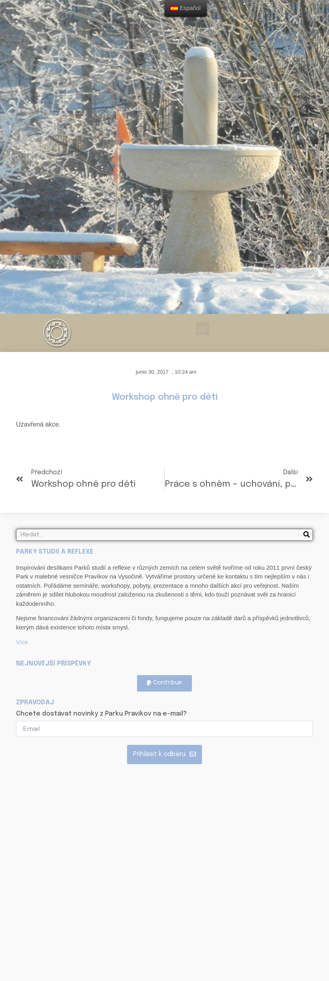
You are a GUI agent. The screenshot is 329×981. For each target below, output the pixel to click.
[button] (202, 328)
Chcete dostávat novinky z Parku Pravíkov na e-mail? (101, 714)
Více (22, 642)
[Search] (307, 534)
